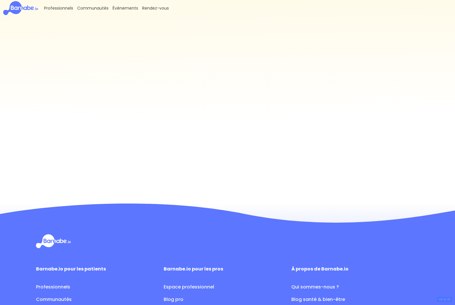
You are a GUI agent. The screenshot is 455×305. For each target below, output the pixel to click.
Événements (125, 8)
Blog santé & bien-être (318, 299)
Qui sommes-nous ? (315, 287)
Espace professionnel (189, 287)
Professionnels (58, 8)
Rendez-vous (155, 8)
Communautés (93, 8)
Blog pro (173, 299)
